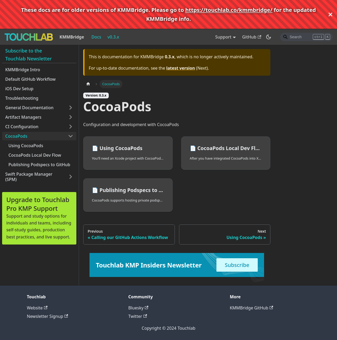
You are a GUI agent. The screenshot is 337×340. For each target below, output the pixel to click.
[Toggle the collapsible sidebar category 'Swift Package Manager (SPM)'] (70, 177)
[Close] (330, 14)
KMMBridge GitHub (251, 308)
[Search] (306, 37)
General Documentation (29, 108)
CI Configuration (21, 127)
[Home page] (88, 84)
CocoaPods (16, 136)
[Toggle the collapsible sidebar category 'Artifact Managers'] (70, 117)
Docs (96, 37)
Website (37, 308)
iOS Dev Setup (19, 89)
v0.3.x (113, 37)
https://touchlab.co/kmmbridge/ (228, 9)
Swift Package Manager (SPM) (28, 176)
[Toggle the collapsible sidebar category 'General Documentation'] (70, 107)
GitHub (251, 37)
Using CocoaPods (25, 146)
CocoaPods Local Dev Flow (34, 155)
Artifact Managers (23, 117)
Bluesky (138, 308)
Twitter (137, 316)
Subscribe (237, 265)
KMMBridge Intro (22, 70)
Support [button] (223, 37)
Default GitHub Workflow (30, 79)
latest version (180, 68)
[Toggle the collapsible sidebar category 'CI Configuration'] (70, 126)
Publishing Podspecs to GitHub (39, 164)
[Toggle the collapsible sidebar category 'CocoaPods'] (70, 136)
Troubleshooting (21, 98)
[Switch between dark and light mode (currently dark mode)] (268, 37)
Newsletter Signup (47, 316)
